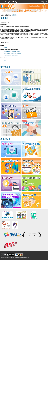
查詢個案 (5, 47)
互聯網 (5, 60)
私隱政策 (6, 257)
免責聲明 (21, 257)
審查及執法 (8, 15)
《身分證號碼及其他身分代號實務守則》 (11, 55)
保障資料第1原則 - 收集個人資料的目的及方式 (12, 51)
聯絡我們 (2, 257)
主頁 (2, 15)
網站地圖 (27, 257)
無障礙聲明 (17, 257)
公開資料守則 (11, 257)
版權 (24, 257)
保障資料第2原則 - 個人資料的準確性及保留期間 (12, 53)
